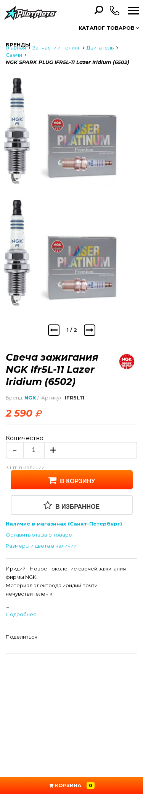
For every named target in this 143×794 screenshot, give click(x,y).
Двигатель (100, 48)
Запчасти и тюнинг (56, 48)
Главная (16, 48)
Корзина (72, 785)
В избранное (71, 505)
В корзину (71, 479)
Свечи (14, 55)
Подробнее (21, 614)
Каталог (109, 28)
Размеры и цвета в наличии (41, 546)
